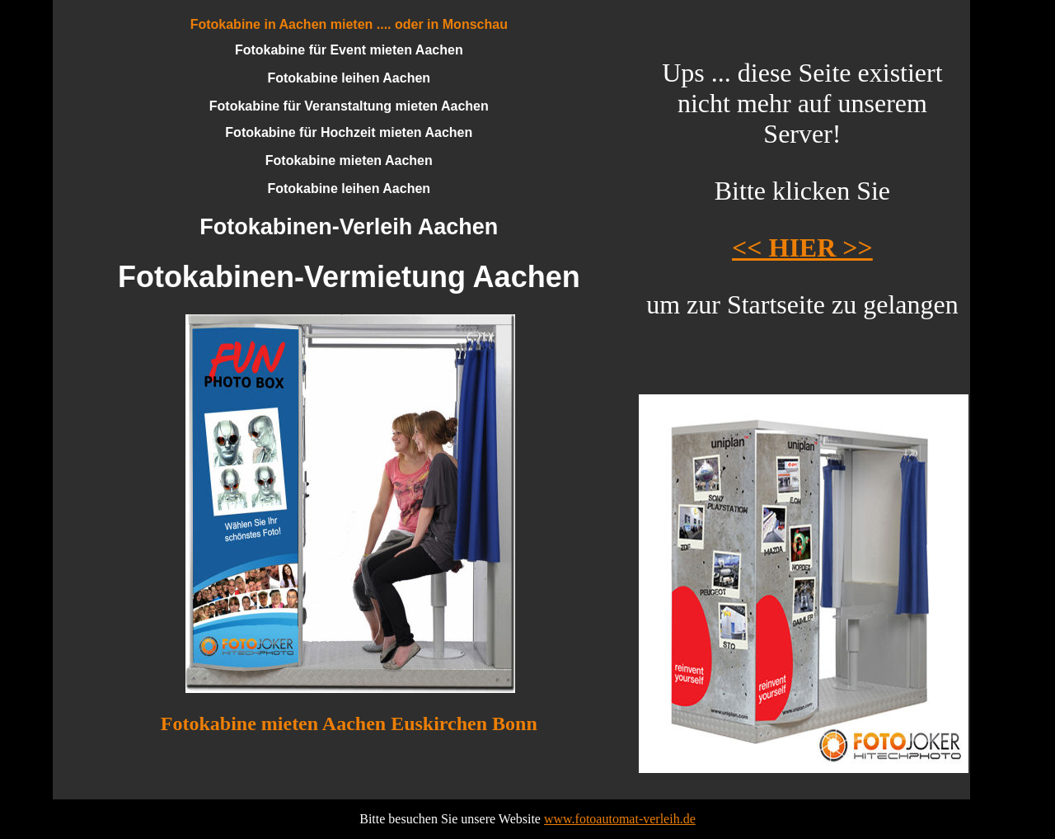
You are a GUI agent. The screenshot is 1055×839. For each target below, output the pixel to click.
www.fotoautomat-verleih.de (620, 819)
